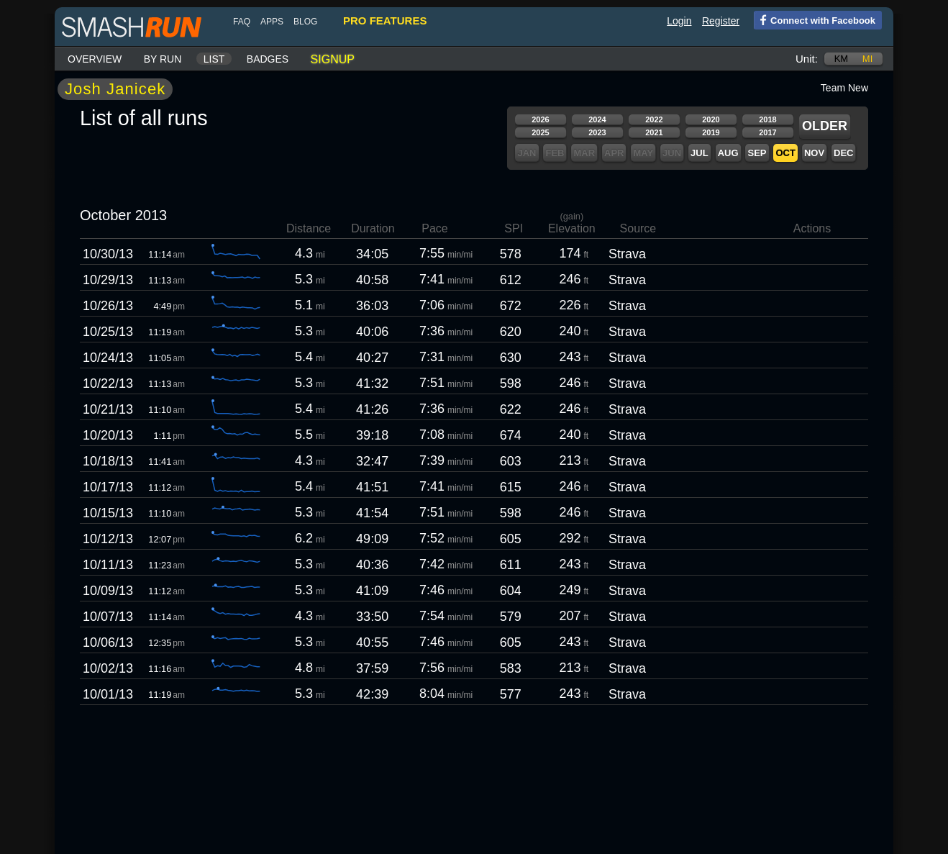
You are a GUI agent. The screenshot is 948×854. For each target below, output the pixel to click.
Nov (814, 152)
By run (163, 59)
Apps (271, 22)
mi (867, 58)
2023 (597, 132)
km (841, 58)
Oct (785, 152)
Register (720, 21)
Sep (756, 152)
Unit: (807, 59)
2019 (710, 132)
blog (305, 22)
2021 (653, 132)
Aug (728, 152)
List (214, 59)
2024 (597, 119)
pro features (385, 20)
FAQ (241, 22)
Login (679, 21)
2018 (767, 119)
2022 (653, 119)
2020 (710, 119)
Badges (267, 59)
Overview (95, 59)
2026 (540, 119)
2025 (540, 132)
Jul (699, 152)
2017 (767, 132)
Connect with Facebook (814, 19)
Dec (843, 152)
